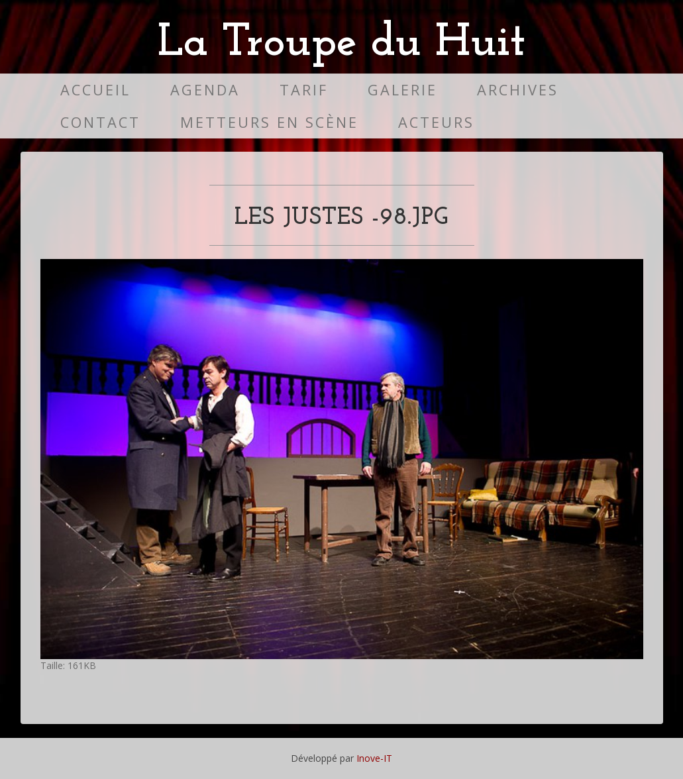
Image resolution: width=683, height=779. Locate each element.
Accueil (95, 89)
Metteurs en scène (269, 122)
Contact (100, 122)
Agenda (205, 89)
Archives (517, 89)
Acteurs (436, 122)
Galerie (402, 89)
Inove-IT (374, 758)
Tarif (304, 89)
